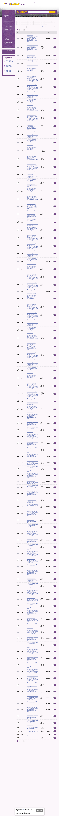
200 (27, 26)
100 (25, 26)
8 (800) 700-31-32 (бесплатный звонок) (28, 3)
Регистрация (9, 52)
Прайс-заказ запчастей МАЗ (9, 66)
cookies (23, 809)
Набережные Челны (44, 3)
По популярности (48, 26)
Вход (7, 51)
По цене (43, 26)
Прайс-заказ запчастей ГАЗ (8, 71)
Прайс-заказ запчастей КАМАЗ (9, 61)
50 (23, 26)
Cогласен (39, 810)
